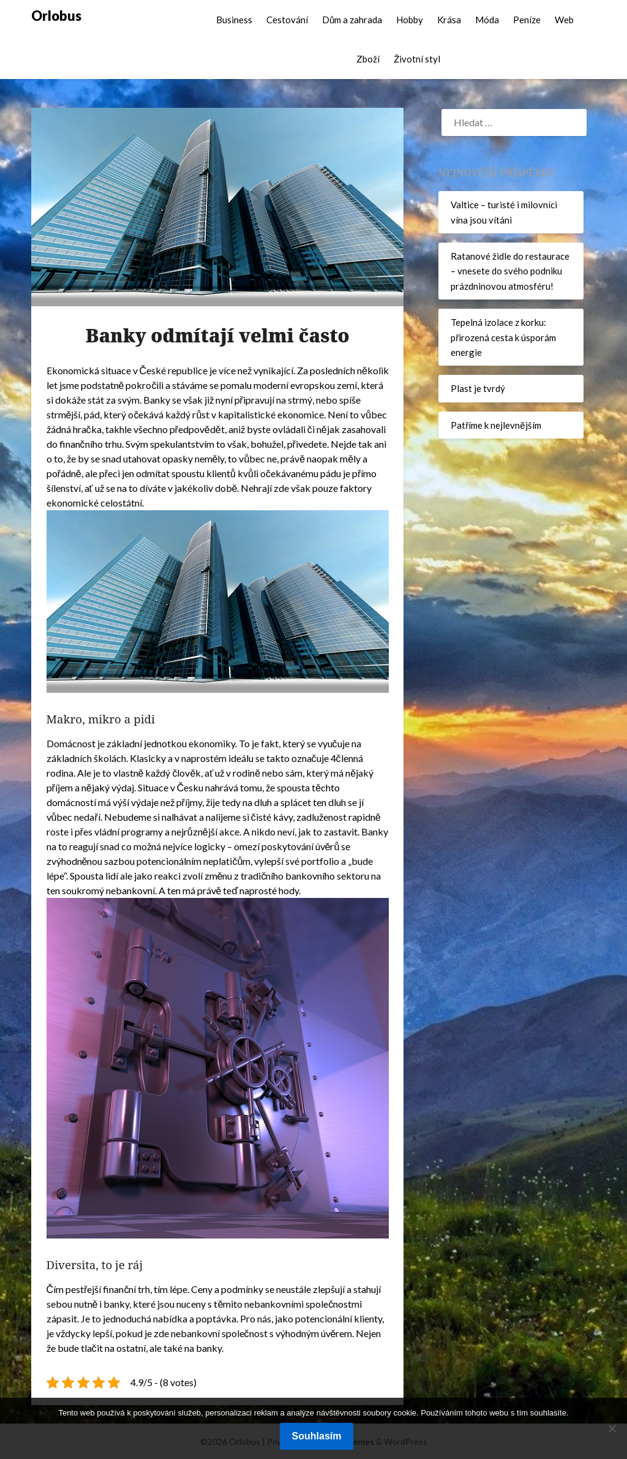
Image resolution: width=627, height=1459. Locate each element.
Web (564, 19)
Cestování (287, 19)
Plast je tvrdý (478, 388)
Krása (449, 19)
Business (234, 19)
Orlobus (56, 15)
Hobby (409, 19)
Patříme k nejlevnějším (496, 425)
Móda (487, 19)
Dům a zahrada (352, 19)
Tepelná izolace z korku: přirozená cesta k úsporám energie (503, 337)
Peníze (527, 19)
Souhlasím (317, 1436)
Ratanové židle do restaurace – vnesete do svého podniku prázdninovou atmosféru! (510, 271)
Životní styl (417, 58)
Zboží (368, 58)
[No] (612, 1428)
